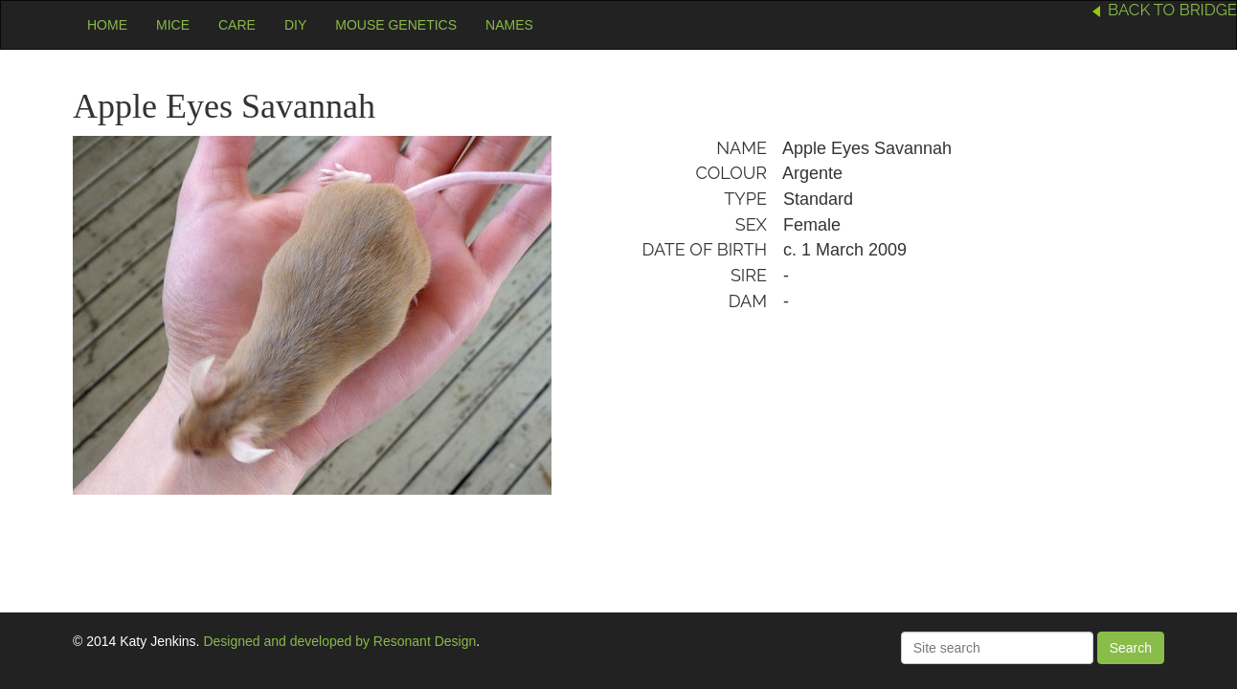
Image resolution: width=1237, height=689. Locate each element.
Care (237, 25)
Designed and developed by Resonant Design (339, 641)
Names (509, 25)
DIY (295, 25)
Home (107, 25)
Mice (173, 25)
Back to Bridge (1172, 9)
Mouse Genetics (396, 25)
